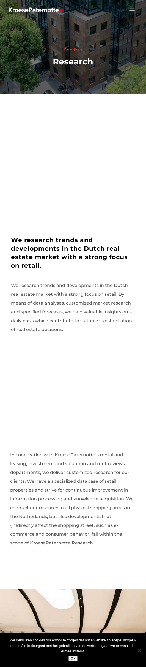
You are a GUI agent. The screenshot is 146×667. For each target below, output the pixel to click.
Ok (73, 659)
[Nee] (139, 650)
